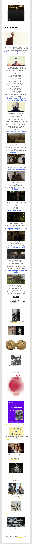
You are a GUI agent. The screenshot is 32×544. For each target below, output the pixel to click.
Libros (19, 16)
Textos (16, 14)
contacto (10, 14)
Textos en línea (12, 16)
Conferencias (16, 11)
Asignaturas (11, 19)
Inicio (10, 11)
